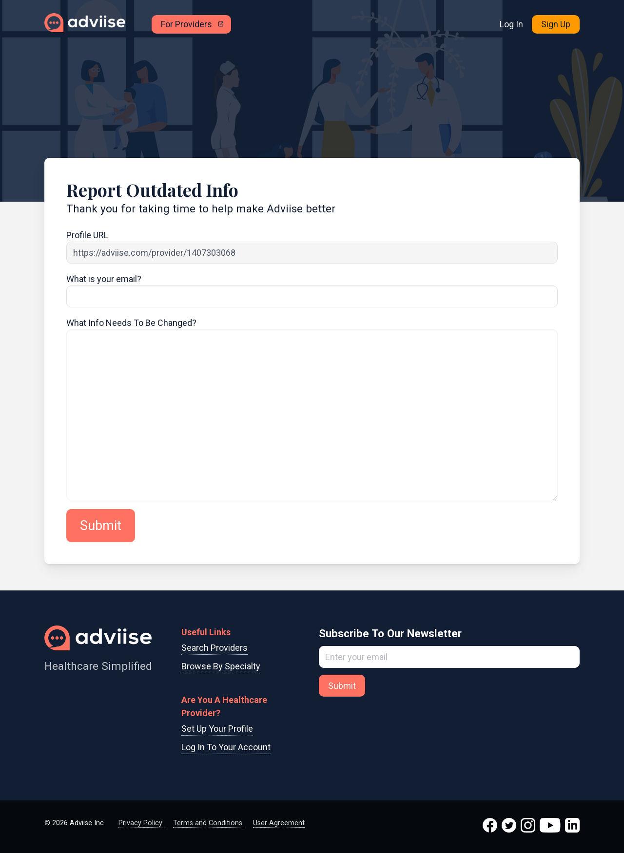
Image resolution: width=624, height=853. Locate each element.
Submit (100, 525)
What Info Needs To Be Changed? (131, 323)
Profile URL (87, 235)
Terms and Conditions (208, 823)
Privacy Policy (141, 823)
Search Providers (214, 648)
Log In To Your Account (226, 747)
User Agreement (279, 823)
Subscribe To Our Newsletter (390, 633)
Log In (511, 24)
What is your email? (103, 279)
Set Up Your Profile (217, 728)
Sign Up (555, 24)
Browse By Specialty (220, 666)
